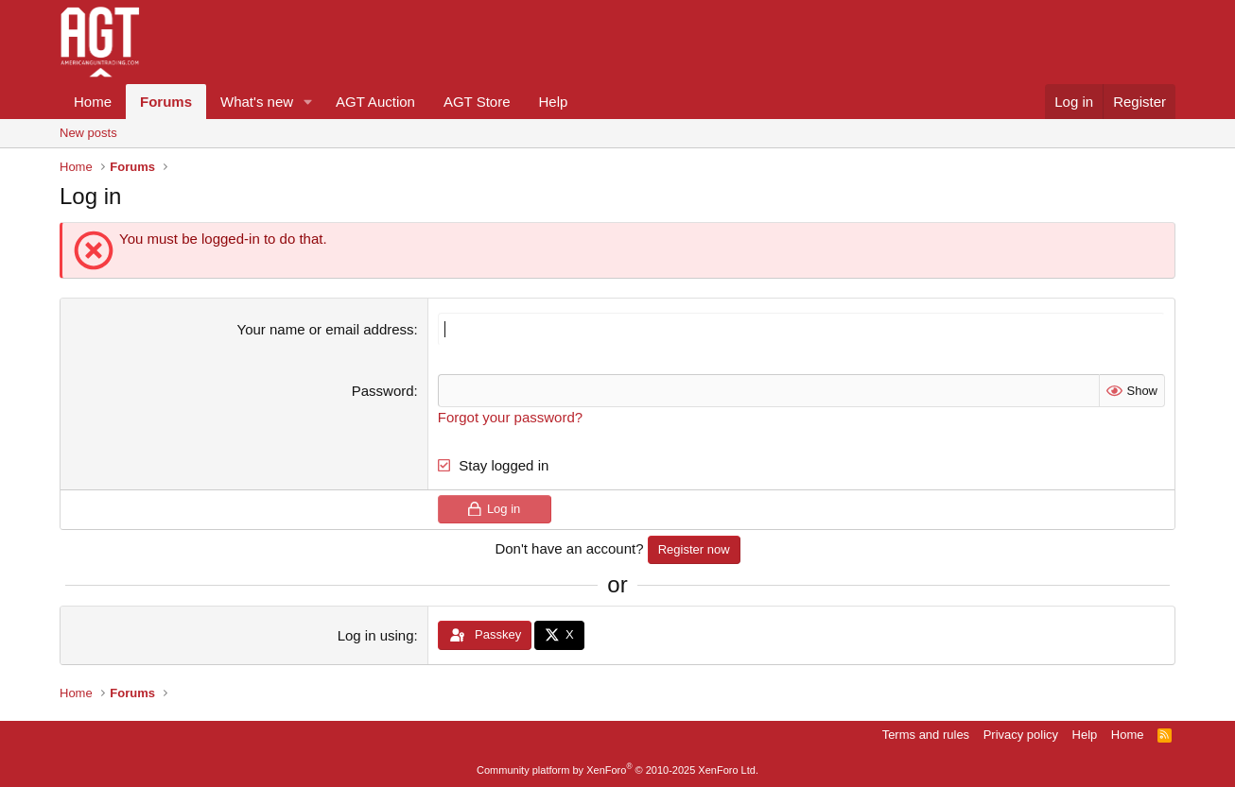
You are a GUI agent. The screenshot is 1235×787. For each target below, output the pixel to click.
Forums (166, 102)
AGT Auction (375, 102)
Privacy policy (1020, 734)
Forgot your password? (510, 417)
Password (383, 391)
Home (93, 102)
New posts (88, 133)
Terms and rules (925, 734)
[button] (308, 101)
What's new (256, 102)
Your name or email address (325, 329)
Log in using (376, 635)
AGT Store (477, 102)
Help (553, 102)
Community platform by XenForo (617, 770)
